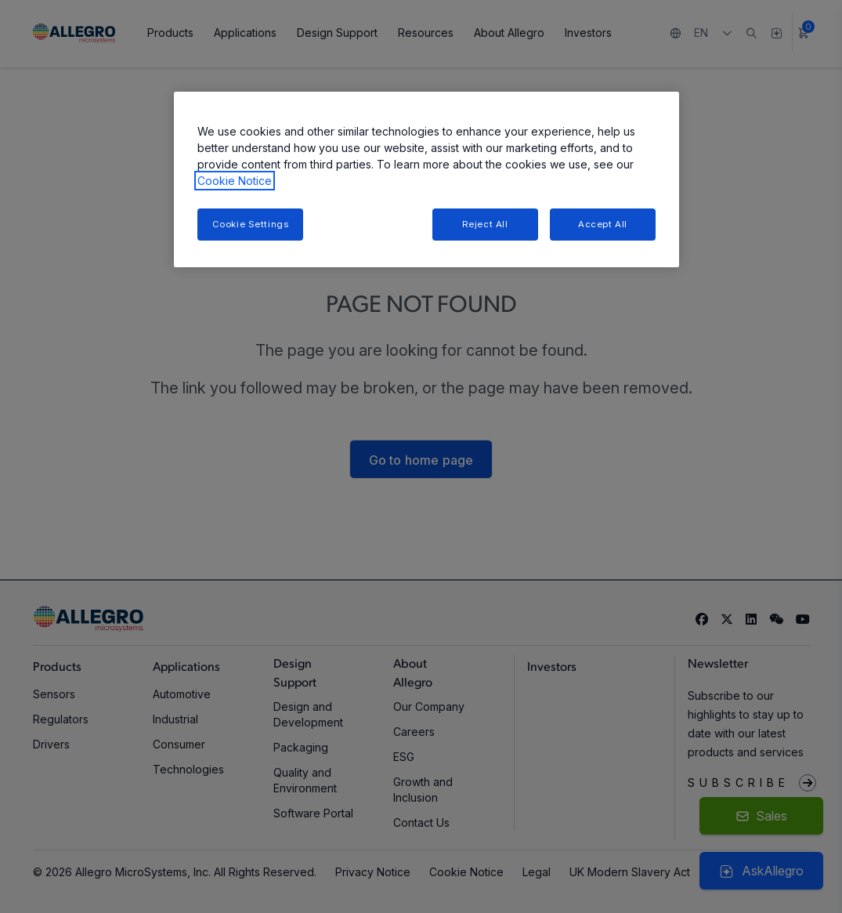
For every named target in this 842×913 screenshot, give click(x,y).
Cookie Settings (250, 224)
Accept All (602, 224)
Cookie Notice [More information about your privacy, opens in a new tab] (234, 180)
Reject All (485, 224)
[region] (426, 180)
